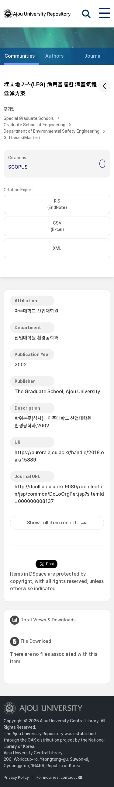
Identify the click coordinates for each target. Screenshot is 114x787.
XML (57, 248)
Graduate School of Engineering (34, 124)
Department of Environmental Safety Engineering (51, 131)
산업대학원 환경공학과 (36, 338)
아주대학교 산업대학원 (36, 311)
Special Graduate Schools (29, 118)
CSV (57, 227)
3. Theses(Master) (22, 137)
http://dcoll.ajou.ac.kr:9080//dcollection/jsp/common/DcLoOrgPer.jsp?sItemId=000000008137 (59, 494)
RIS (57, 205)
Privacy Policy (16, 777)
